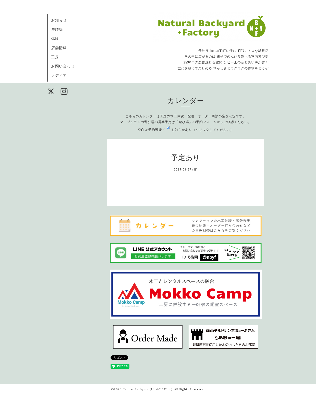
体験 (55, 38)
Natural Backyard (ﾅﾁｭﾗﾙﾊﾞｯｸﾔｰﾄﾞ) (148, 389)
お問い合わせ (63, 66)
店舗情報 (59, 47)
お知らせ (59, 20)
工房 (55, 57)
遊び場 (57, 29)
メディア (59, 75)
